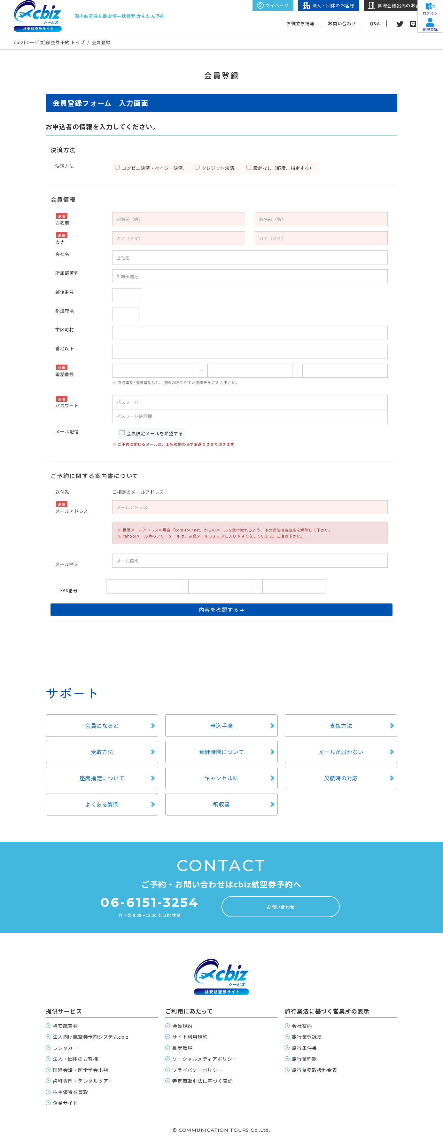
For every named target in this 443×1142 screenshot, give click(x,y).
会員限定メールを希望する (155, 433)
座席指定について (102, 778)
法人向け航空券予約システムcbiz (91, 1036)
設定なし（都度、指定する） (285, 168)
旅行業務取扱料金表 (314, 1069)
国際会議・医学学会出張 (80, 1069)
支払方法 (341, 725)
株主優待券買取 (70, 1092)
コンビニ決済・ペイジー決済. (155, 168)
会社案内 (302, 1025)
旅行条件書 (304, 1047)
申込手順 (221, 725)
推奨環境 (182, 1047)
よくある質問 (102, 804)
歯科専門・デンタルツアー (83, 1080)
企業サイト (65, 1102)
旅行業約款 (304, 1058)
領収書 (221, 804)
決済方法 (64, 166)
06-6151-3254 (149, 902)
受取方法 (102, 752)
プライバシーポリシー (197, 1069)
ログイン (430, 11)
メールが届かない (341, 752)
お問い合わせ (342, 23)
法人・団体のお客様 (75, 1058)
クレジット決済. (221, 168)
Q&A (375, 23)
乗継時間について (221, 752)
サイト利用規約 (189, 1036)
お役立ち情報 (300, 23)
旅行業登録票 (307, 1036)
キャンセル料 (221, 778)
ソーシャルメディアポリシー (204, 1058)
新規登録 (430, 27)
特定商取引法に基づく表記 (202, 1080)
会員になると (102, 725)
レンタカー (65, 1047)
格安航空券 (65, 1025)
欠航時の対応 (341, 778)
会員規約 (182, 1025)
